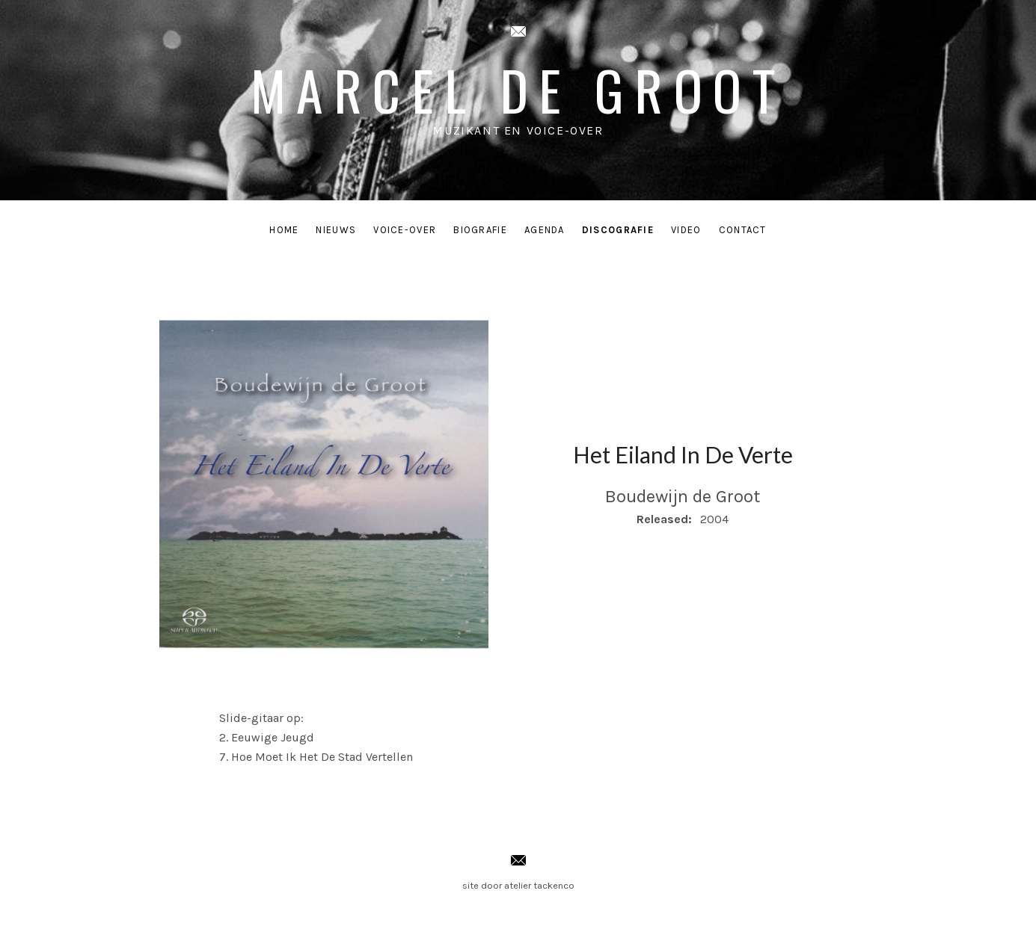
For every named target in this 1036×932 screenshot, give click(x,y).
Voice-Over (404, 229)
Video (686, 229)
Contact (743, 229)
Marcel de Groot (518, 89)
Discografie (618, 229)
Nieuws (336, 229)
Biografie (480, 229)
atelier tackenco (539, 885)
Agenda (544, 229)
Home (283, 229)
